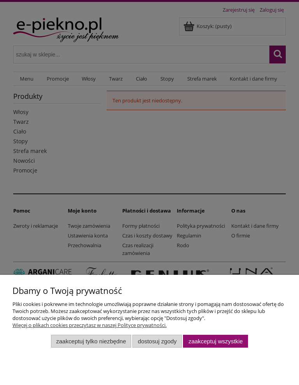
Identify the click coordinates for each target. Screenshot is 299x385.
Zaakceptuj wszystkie (215, 341)
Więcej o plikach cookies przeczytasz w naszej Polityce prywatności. (89, 325)
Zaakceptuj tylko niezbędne (91, 341)
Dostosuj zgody (157, 341)
